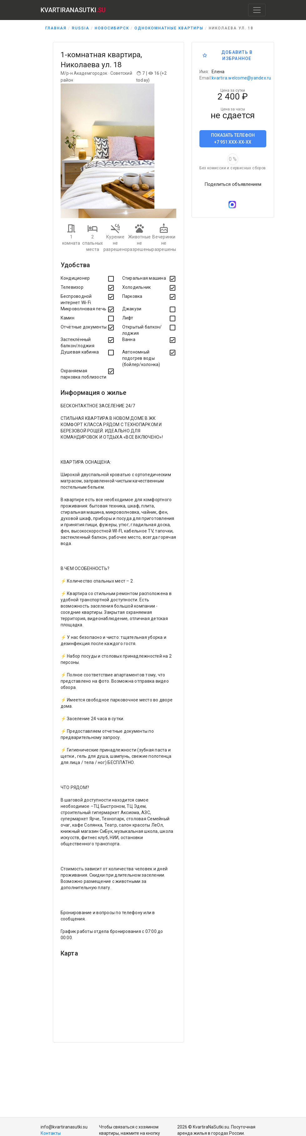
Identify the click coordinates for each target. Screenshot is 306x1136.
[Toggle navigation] (257, 10)
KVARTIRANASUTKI (73, 10)
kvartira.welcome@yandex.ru (241, 77)
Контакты (51, 1133)
